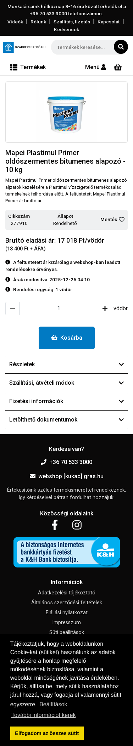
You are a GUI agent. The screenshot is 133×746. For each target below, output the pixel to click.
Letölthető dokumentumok (66, 419)
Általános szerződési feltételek (66, 603)
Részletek (66, 364)
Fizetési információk (66, 401)
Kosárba (66, 337)
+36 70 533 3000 (66, 462)
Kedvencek (66, 29)
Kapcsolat (109, 21)
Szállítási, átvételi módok (66, 382)
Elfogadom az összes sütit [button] (47, 733)
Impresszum (66, 623)
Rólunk (38, 21)
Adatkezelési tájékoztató (66, 593)
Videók (15, 21)
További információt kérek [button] (43, 715)
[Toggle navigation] (28, 67)
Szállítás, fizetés (72, 21)
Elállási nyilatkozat (67, 613)
